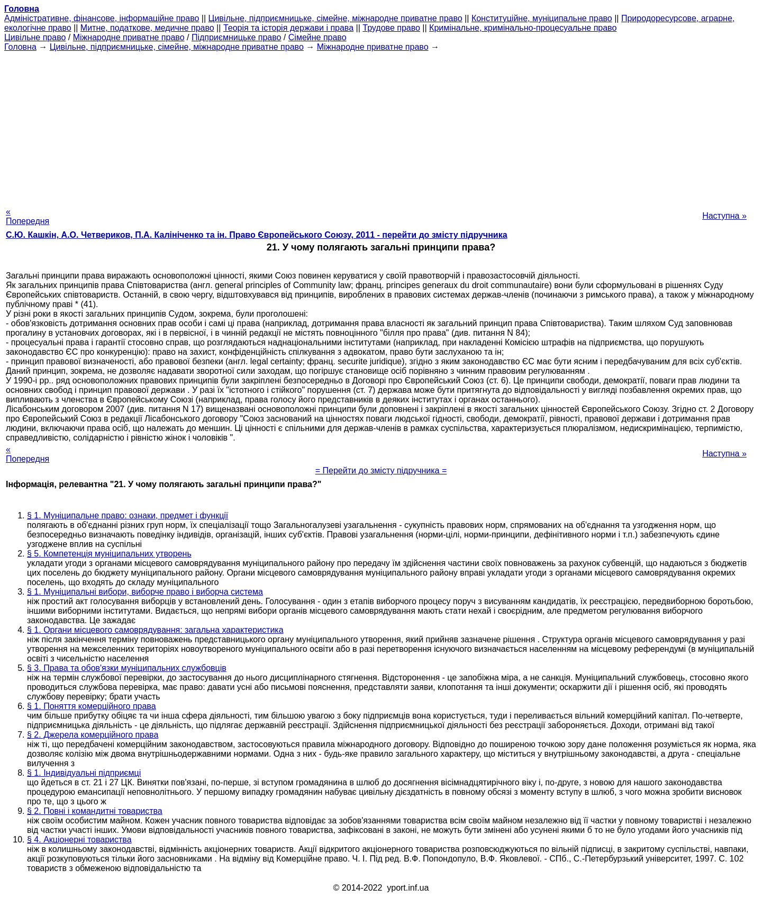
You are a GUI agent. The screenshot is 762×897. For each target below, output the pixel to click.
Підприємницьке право (237, 37)
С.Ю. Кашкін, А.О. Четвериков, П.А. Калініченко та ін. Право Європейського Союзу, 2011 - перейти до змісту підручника (256, 234)
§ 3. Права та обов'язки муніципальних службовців (126, 667)
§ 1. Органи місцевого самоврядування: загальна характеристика (155, 629)
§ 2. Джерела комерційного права (92, 734)
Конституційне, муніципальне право (541, 18)
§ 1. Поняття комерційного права (91, 706)
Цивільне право (35, 37)
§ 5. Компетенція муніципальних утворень (109, 553)
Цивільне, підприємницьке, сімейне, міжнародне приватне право (335, 18)
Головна (20, 46)
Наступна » (724, 215)
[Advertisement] (381, 126)
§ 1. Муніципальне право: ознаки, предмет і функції (127, 515)
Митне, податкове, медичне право (147, 27)
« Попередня (27, 216)
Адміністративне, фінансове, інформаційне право (101, 18)
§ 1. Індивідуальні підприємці (84, 772)
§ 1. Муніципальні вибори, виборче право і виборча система (145, 591)
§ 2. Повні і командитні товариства (94, 810)
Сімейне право (317, 37)
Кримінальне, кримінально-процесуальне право (522, 27)
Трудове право (391, 27)
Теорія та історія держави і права (288, 27)
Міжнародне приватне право (129, 37)
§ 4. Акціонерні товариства (79, 839)
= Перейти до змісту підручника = (381, 470)
